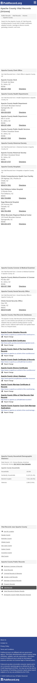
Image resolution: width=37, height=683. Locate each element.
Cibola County (5, 542)
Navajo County (5, 535)
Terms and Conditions (7, 649)
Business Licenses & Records (11, 566)
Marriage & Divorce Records (11, 580)
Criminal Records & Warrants (11, 573)
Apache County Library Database (13, 376)
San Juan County (6, 545)
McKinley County (6, 538)
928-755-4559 (6, 211)
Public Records (6, 15)
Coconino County (6, 553)
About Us (3, 640)
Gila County (4, 556)
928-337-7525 (6, 138)
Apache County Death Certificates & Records (18, 359)
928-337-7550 (6, 89)
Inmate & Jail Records (9, 577)
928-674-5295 (6, 310)
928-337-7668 (6, 286)
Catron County (5, 549)
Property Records (8, 584)
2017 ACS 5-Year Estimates (22, 464)
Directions (22, 89)
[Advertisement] (18, 47)
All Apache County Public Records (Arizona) (16, 595)
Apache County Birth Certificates (13, 341)
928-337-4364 (6, 125)
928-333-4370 (6, 224)
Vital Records (6, 587)
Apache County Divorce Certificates (14, 368)
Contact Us (3, 643)
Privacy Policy (4, 646)
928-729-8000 (6, 198)
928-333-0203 (6, 112)
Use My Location (7, 531)
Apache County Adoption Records (14, 332)
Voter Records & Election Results (12, 591)
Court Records (7, 570)
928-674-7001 (6, 185)
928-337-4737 (6, 162)
